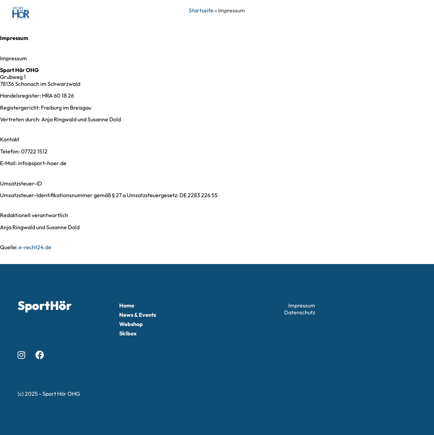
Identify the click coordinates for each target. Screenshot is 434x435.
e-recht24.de (35, 247)
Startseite (201, 10)
